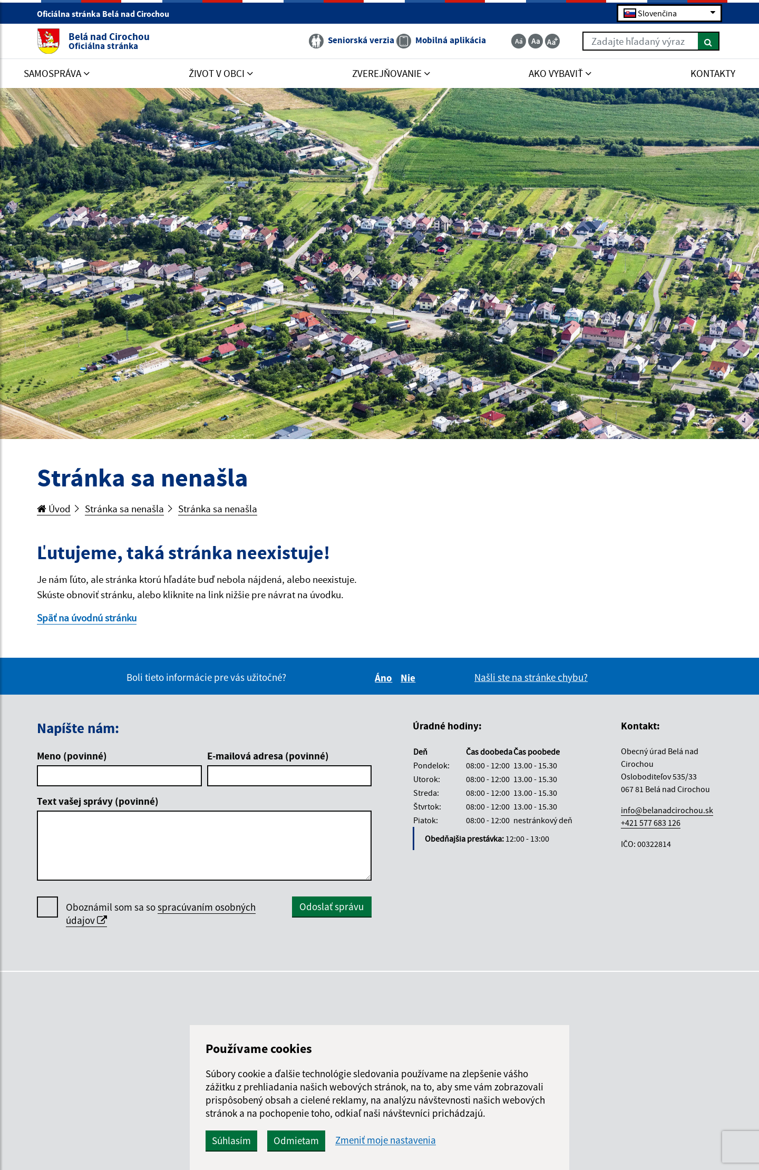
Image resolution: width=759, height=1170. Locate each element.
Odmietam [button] (296, 1140)
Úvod (54, 508)
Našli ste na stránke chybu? (531, 677)
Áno (385, 677)
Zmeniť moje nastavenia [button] (385, 1140)
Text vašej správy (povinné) (98, 801)
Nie (410, 677)
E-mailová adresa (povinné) (268, 755)
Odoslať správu (331, 906)
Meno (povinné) (72, 755)
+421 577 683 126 (650, 822)
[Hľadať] (708, 41)
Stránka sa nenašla (124, 508)
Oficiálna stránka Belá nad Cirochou (107, 13)
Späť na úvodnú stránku (87, 617)
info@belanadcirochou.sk (667, 810)
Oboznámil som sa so (161, 914)
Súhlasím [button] (231, 1140)
